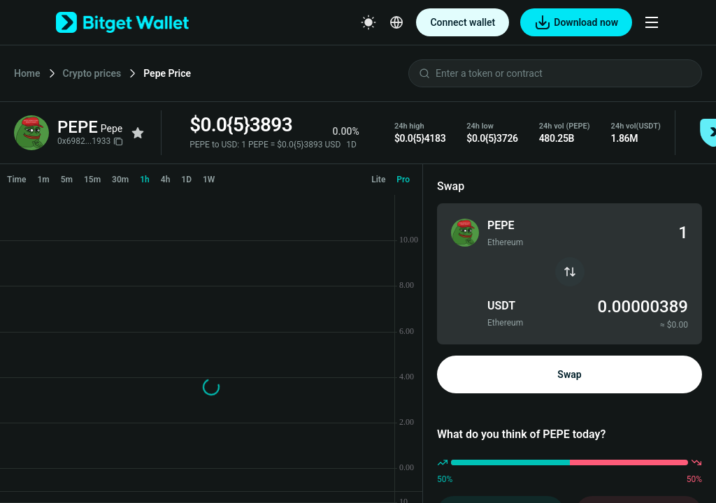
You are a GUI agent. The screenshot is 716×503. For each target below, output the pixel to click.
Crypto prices (92, 73)
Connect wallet (462, 22)
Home (27, 73)
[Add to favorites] (138, 133)
